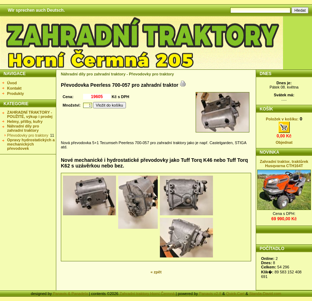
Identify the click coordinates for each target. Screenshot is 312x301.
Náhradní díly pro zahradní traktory (23, 128)
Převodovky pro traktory (27, 135)
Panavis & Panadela (71, 293)
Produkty (15, 93)
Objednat (284, 142)
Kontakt (14, 88)
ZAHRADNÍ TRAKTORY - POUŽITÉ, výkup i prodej (29, 114)
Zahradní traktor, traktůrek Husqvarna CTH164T (284, 163)
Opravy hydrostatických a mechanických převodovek (31, 144)
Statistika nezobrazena (284, 269)
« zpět (155, 272)
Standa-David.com (265, 293)
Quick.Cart (235, 293)
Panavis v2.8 (210, 293)
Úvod (12, 83)
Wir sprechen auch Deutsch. (36, 10)
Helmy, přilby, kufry (24, 121)
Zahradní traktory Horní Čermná (147, 293)
